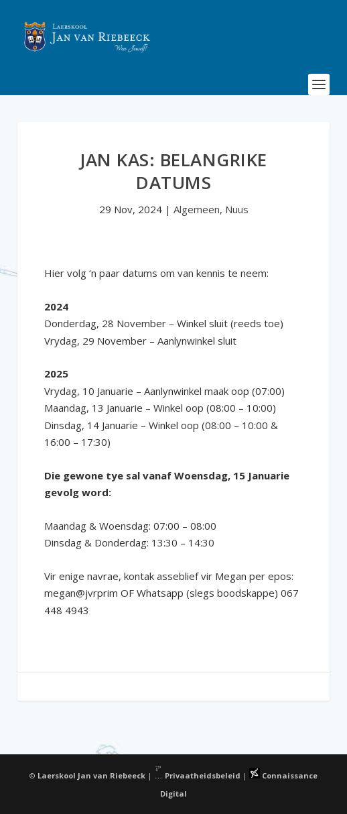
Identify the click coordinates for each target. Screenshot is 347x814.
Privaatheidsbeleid (197, 775)
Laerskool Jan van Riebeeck (91, 775)
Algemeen (197, 209)
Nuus (237, 209)
